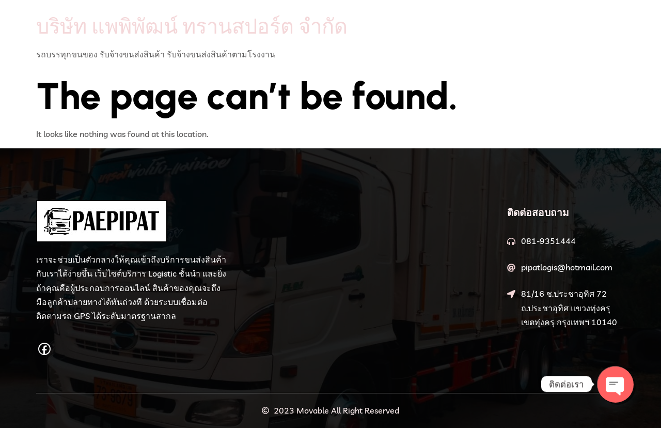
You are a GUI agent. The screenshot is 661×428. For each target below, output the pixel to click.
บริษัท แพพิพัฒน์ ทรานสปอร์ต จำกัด (192, 26)
